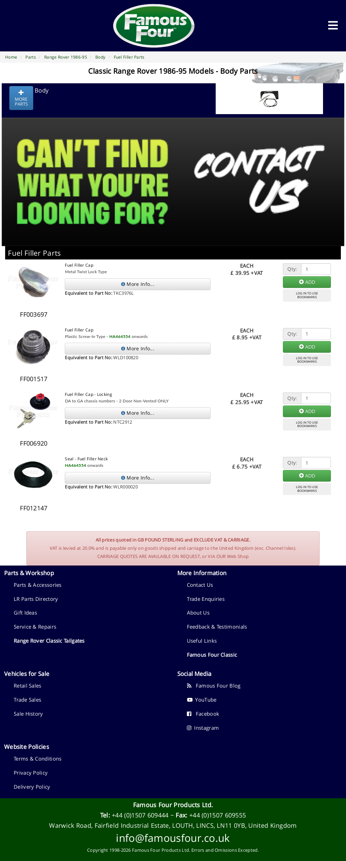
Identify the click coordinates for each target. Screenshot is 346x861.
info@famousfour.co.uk (173, 838)
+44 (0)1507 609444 (140, 815)
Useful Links (202, 640)
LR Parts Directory (36, 598)
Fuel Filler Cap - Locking (88, 394)
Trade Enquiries (206, 598)
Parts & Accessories (38, 584)
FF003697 (33, 314)
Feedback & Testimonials (217, 626)
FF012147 (33, 508)
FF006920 (33, 443)
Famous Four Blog (214, 685)
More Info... (137, 284)
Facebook (203, 713)
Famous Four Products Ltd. (173, 805)
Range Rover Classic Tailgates (49, 640)
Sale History (28, 713)
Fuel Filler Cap (79, 265)
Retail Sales (27, 685)
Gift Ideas (25, 612)
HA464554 (120, 336)
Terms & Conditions (37, 758)
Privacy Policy (31, 772)
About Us (198, 612)
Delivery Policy (32, 786)
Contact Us (200, 584)
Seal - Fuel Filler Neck (86, 459)
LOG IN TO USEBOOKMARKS (307, 295)
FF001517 (33, 379)
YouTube (202, 699)
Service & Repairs (35, 626)
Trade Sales (27, 699)
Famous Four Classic (212, 654)
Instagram (203, 727)
